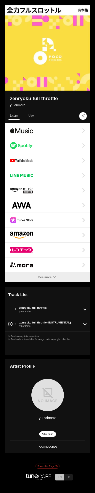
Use (31, 115)
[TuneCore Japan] (39, 479)
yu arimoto (17, 105)
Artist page (47, 434)
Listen (14, 115)
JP (68, 477)
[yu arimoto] (47, 395)
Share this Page (47, 466)
